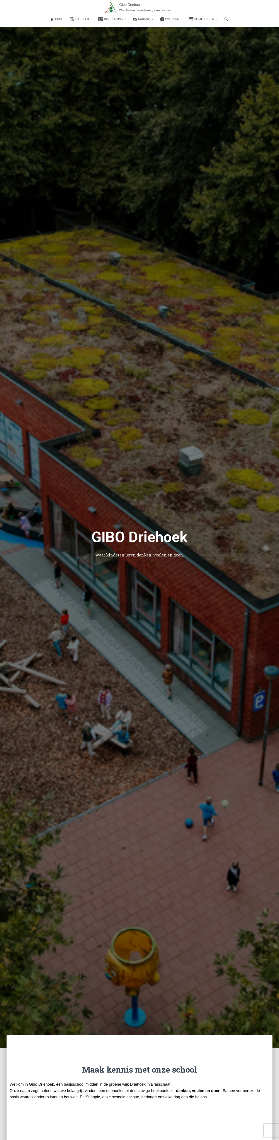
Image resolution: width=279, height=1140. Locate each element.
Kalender (81, 19)
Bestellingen (203, 19)
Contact (143, 19)
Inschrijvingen (112, 19)
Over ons (171, 19)
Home (56, 19)
